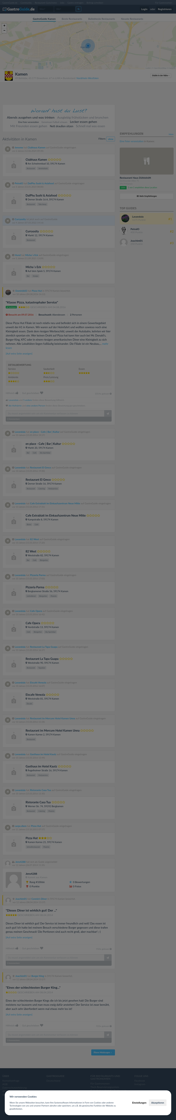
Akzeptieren (157, 1102)
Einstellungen (139, 1102)
